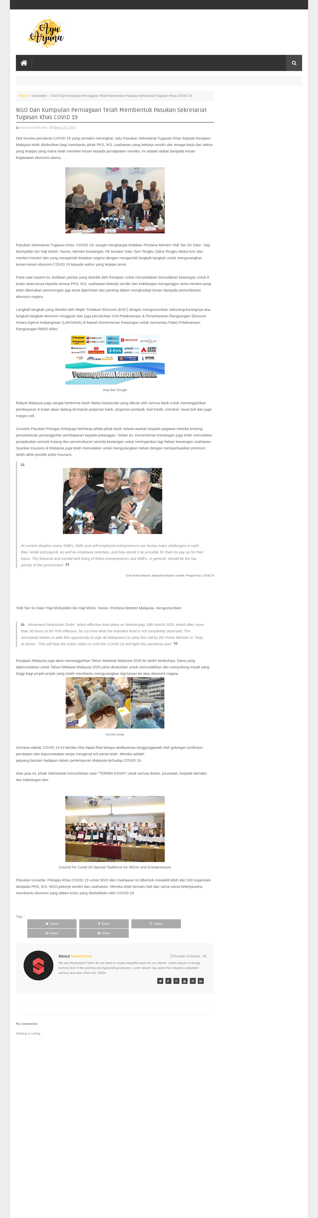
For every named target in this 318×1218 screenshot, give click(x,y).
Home (22, 95)
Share (80, 930)
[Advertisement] (110, 1177)
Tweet (44, 930)
